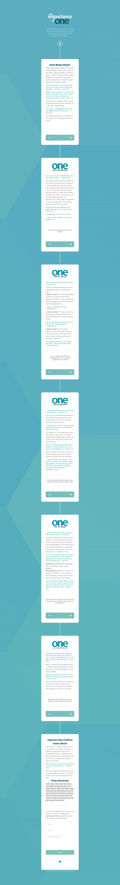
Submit (60, 852)
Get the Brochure (62, 871)
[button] (60, 43)
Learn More (71, 871)
